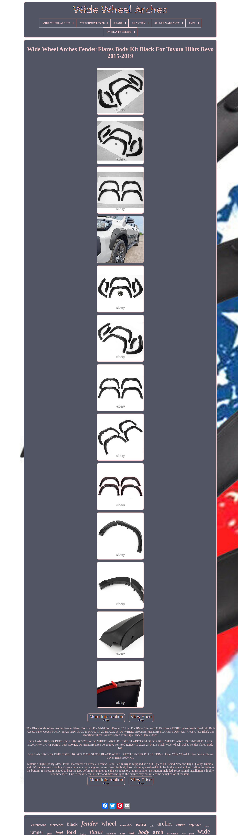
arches (165, 823)
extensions (38, 825)
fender (89, 823)
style (152, 826)
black (72, 824)
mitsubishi (126, 825)
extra (141, 824)
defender (195, 825)
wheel (108, 823)
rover (180, 824)
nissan (207, 826)
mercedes (56, 825)
